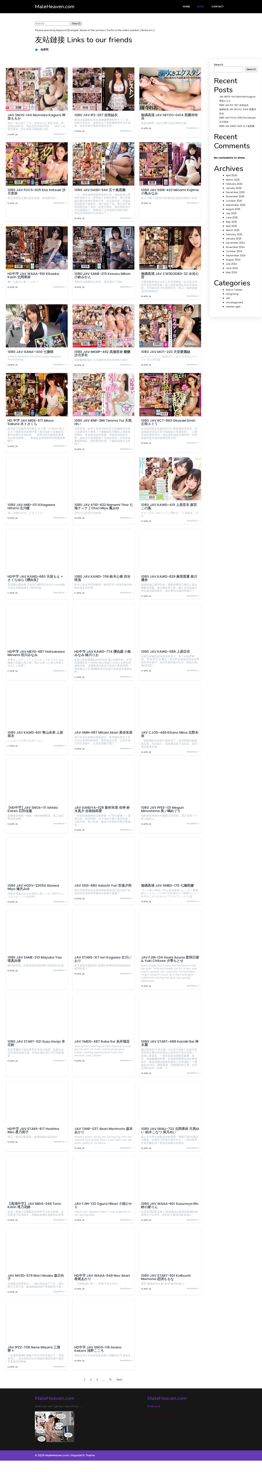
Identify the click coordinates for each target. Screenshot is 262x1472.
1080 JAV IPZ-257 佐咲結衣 (234, 105)
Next (119, 1381)
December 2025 (235, 192)
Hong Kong (232, 294)
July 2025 (231, 213)
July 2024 (231, 264)
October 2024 (234, 251)
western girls (233, 306)
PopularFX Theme (83, 1457)
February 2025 (234, 234)
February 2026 (234, 184)
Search (218, 65)
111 (110, 1381)
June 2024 (232, 268)
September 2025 (235, 205)
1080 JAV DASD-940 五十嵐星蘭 (236, 126)
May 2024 (231, 272)
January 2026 (234, 188)
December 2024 (235, 242)
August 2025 (233, 209)
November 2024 (235, 247)
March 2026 (233, 179)
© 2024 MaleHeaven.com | (53, 1457)
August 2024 (233, 259)
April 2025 (231, 226)
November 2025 (235, 196)
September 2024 (236, 255)
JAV (228, 298)
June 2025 (232, 217)
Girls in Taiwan (234, 289)
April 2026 (231, 175)
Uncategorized (234, 302)
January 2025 (233, 238)
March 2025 (232, 230)
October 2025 (234, 200)
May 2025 (231, 222)
